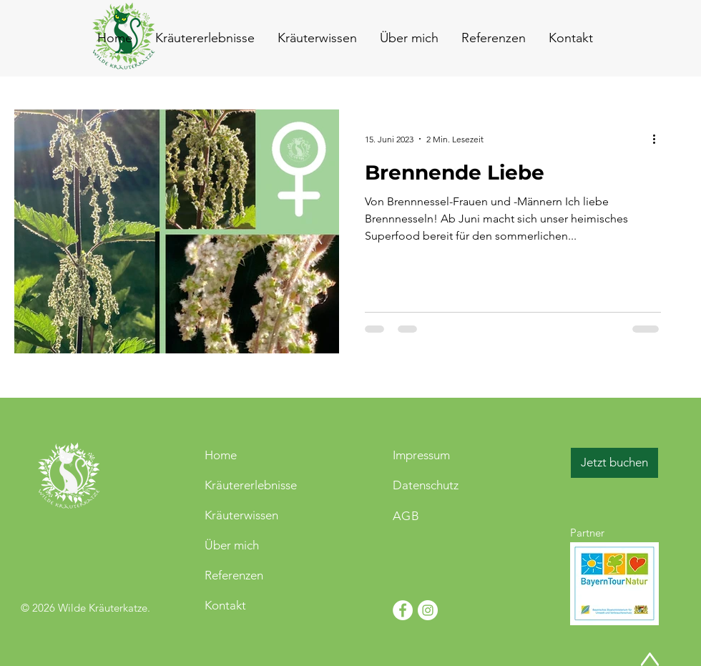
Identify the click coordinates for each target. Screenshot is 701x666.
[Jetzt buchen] (614, 463)
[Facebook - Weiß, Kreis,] (403, 610)
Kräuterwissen (241, 515)
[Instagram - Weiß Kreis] (428, 610)
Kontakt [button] (225, 605)
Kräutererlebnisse (251, 485)
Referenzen (234, 575)
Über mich (232, 545)
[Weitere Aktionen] (658, 138)
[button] (570, 38)
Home (221, 455)
